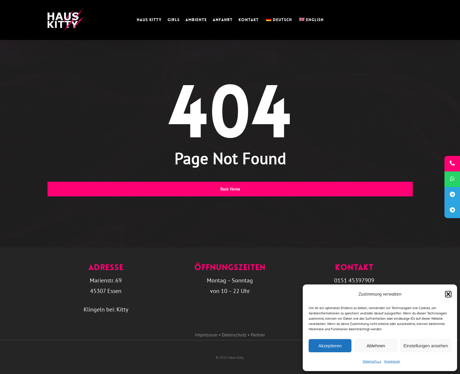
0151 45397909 (354, 280)
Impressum (392, 361)
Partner (258, 335)
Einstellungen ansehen (425, 345)
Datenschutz (372, 361)
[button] (448, 294)
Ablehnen (375, 345)
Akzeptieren (329, 345)
